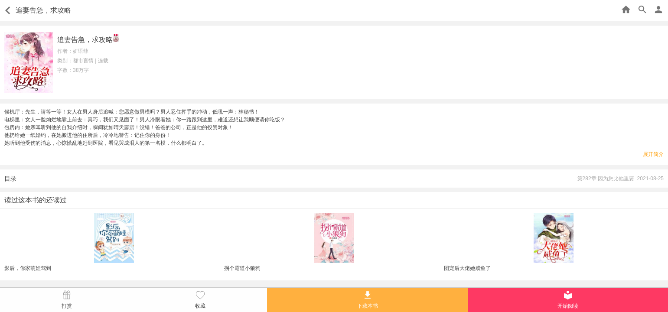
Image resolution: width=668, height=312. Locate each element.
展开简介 (653, 154)
